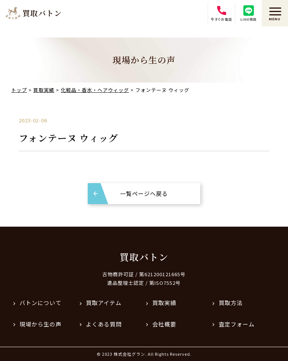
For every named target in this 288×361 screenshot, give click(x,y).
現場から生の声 (41, 324)
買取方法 (231, 303)
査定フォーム (237, 324)
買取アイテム (104, 303)
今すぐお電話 (221, 13)
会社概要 (164, 324)
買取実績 (164, 303)
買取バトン (144, 256)
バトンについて (41, 303)
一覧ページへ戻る (144, 193)
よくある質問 (104, 324)
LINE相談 (248, 13)
